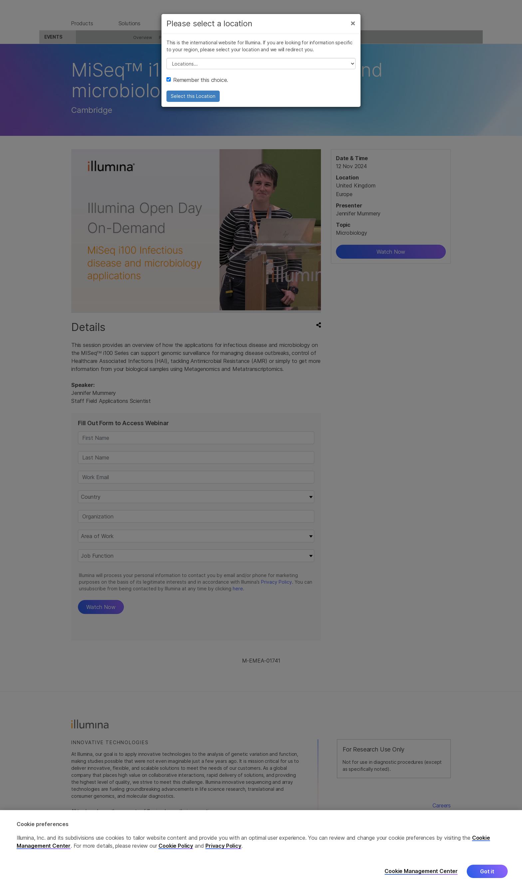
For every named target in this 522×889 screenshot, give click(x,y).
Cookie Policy (175, 845)
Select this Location (193, 102)
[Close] (353, 29)
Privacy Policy (223, 845)
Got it (487, 871)
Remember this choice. (197, 86)
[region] (261, 849)
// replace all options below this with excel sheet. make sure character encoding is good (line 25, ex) (261, 70)
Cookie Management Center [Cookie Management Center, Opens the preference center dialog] (421, 871)
